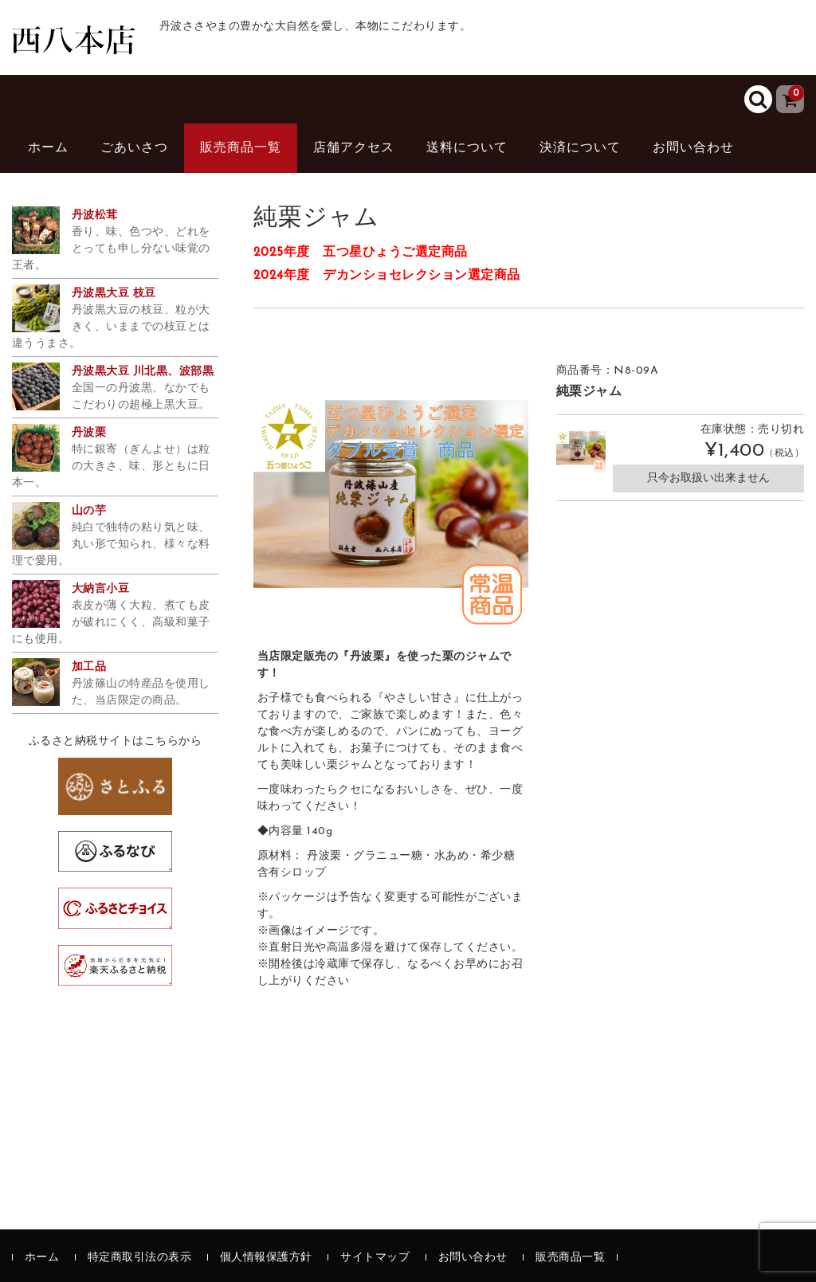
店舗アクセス (353, 148)
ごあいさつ (134, 148)
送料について (467, 148)
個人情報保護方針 (266, 1258)
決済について (580, 148)
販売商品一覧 (240, 148)
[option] (391, 494)
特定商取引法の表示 (140, 1258)
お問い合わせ (693, 148)
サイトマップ (375, 1258)
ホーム (48, 148)
